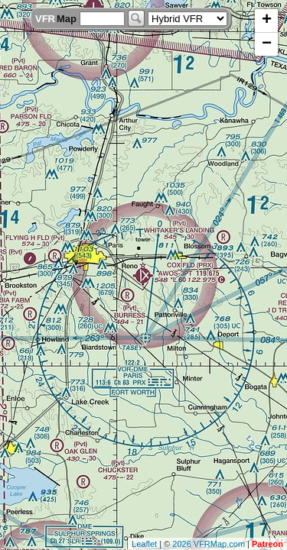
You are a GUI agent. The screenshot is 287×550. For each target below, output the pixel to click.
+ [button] (267, 20)
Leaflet (144, 543)
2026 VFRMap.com (208, 543)
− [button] (267, 44)
